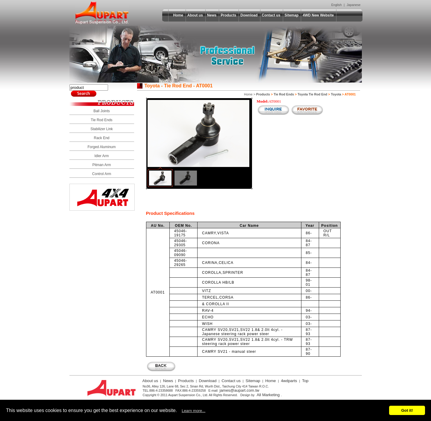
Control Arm (101, 174)
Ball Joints (101, 111)
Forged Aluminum (101, 147)
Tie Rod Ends (101, 120)
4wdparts (289, 381)
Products (228, 15)
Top (305, 381)
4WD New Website (318, 15)
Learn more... (193, 410)
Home (178, 15)
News (211, 15)
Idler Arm (101, 156)
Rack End (101, 138)
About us (195, 15)
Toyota (336, 94)
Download (248, 15)
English (336, 5)
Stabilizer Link (101, 129)
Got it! (407, 410)
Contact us (271, 15)
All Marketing (268, 395)
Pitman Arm (101, 165)
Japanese (353, 5)
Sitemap (292, 15)
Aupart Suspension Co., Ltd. (102, 12)
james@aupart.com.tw (239, 390)
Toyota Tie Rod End (312, 94)
